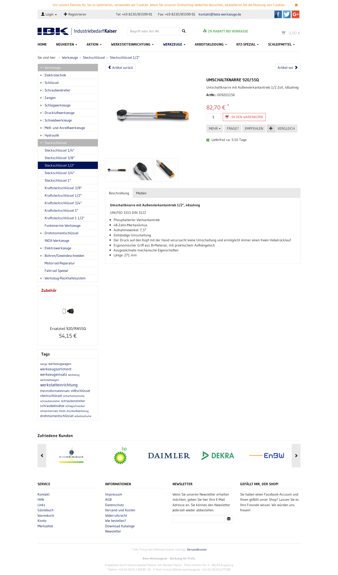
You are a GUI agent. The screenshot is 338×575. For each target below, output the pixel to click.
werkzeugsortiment (56, 369)
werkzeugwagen (59, 364)
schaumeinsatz (49, 411)
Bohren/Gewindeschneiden (62, 255)
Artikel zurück (120, 67)
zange (43, 364)
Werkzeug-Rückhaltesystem (63, 278)
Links (41, 505)
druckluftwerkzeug (77, 411)
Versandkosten (197, 549)
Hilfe (41, 499)
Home (42, 44)
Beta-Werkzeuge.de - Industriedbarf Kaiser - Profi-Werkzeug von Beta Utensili (79, 31)
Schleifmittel (281, 44)
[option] (71, 455)
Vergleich (286, 128)
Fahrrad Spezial (54, 270)
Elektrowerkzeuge (55, 248)
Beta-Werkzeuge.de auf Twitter (287, 14)
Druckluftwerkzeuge (57, 112)
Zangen (48, 97)
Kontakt (44, 494)
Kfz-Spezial (247, 44)
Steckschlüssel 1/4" (57, 150)
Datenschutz (114, 505)
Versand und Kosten (120, 510)
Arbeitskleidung (211, 44)
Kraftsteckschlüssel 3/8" (61, 188)
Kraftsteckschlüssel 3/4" (61, 203)
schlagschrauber (75, 406)
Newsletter (113, 531)
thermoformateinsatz (55, 391)
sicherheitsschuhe (73, 396)
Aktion (94, 44)
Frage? (233, 128)
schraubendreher (73, 401)
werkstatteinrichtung (59, 384)
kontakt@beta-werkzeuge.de (220, 14)
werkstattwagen (49, 380)
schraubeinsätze (52, 405)
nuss (62, 411)
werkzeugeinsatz (53, 374)
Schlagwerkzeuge (55, 105)
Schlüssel (49, 82)
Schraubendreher (55, 90)
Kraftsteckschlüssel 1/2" (61, 195)
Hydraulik (49, 135)
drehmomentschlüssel (56, 416)
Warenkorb (46, 515)
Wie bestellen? (115, 520)
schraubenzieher (50, 401)
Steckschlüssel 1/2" (125, 57)
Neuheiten (66, 44)
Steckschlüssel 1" (55, 180)
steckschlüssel (51, 395)
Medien (141, 193)
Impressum (113, 494)
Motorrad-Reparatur (57, 263)
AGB (108, 499)
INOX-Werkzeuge (54, 240)
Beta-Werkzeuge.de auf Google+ (295, 14)
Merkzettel (45, 526)
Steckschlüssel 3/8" (57, 158)
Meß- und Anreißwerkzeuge (62, 127)
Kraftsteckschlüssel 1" (59, 210)
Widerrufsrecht (116, 515)
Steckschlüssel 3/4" (57, 173)
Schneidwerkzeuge (56, 120)
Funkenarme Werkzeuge (60, 225)
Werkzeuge (174, 44)
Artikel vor (288, 67)
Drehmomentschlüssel (59, 233)
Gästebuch (46, 510)
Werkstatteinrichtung (132, 44)
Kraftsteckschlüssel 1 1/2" (62, 218)
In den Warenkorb (244, 117)
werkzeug (74, 374)
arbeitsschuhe (82, 416)
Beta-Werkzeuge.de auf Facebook (278, 14)
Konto (42, 520)
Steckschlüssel (94, 57)
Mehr (215, 128)
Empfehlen (254, 128)
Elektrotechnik (53, 75)
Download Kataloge (119, 526)
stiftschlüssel (80, 390)
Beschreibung (119, 193)
